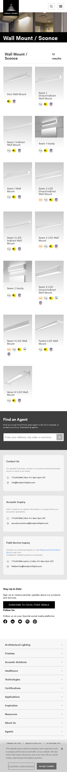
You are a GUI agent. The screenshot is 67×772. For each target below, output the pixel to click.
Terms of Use (14, 743)
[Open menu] (61, 6)
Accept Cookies (46, 766)
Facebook (5, 621)
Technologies (12, 679)
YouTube (20, 621)
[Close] (62, 748)
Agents (9, 731)
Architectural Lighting (17, 644)
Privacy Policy (33, 743)
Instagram (27, 621)
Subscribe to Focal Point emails (29, 604)
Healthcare (11, 670)
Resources (11, 714)
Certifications (13, 688)
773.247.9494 (17, 477)
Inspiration (11, 705)
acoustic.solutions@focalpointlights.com (29, 523)
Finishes (10, 653)
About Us (10, 723)
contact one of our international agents (20, 427)
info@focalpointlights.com (23, 482)
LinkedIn (13, 621)
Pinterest (35, 621)
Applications (12, 697)
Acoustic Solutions (16, 662)
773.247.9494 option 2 (21, 561)
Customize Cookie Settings (21, 766)
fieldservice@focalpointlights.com (26, 566)
